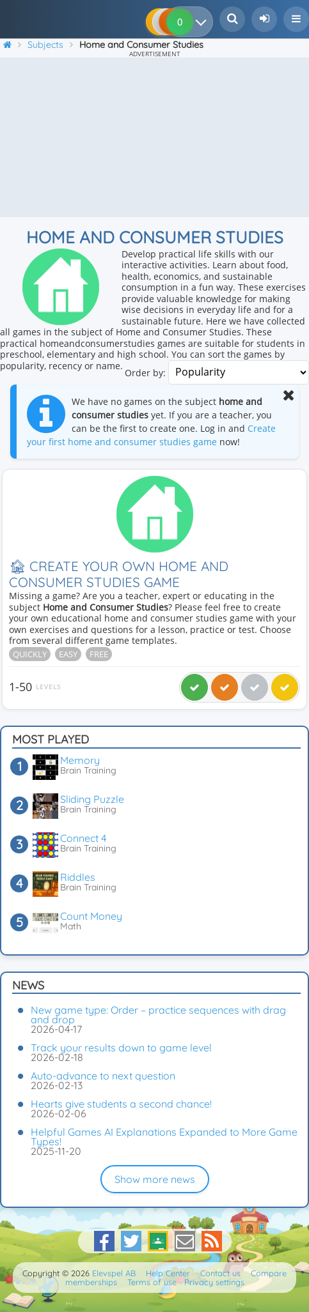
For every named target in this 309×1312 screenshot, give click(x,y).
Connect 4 (83, 838)
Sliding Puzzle (92, 799)
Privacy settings (214, 1282)
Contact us (220, 1273)
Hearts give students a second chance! (121, 1103)
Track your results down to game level (121, 1047)
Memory (80, 760)
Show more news (155, 1179)
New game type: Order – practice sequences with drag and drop (158, 1014)
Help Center (168, 1273)
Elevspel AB (114, 1273)
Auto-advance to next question (103, 1075)
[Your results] (203, 21)
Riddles (77, 877)
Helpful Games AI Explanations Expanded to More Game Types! (164, 1136)
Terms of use (152, 1282)
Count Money (91, 916)
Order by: (145, 372)
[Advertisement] (154, 137)
